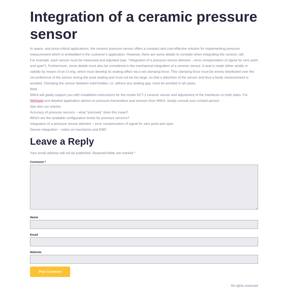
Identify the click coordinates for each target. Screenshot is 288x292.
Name (34, 217)
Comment (38, 161)
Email (34, 234)
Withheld (36, 101)
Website (35, 252)
